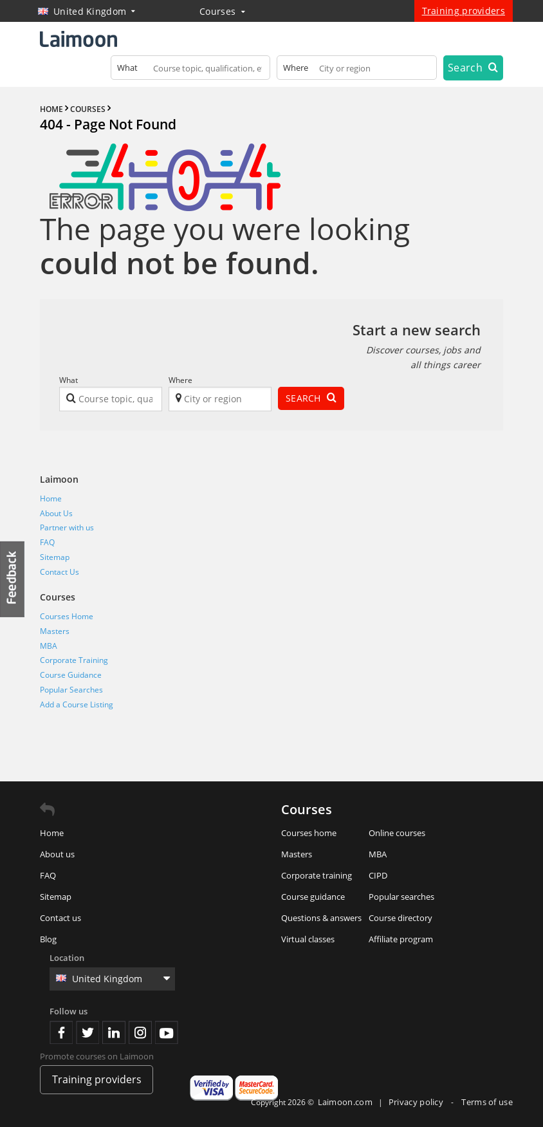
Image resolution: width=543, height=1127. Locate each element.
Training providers (463, 11)
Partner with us (67, 527)
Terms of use (487, 1102)
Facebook (61, 1032)
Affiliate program (401, 939)
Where (180, 380)
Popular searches (401, 896)
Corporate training (316, 875)
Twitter (87, 1032)
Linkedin (113, 1032)
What (68, 380)
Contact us (60, 918)
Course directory (400, 918)
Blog (48, 939)
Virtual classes (308, 939)
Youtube (166, 1032)
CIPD (378, 875)
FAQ (47, 542)
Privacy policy (417, 1102)
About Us (56, 513)
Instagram (140, 1032)
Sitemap (54, 557)
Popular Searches (71, 689)
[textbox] (191, 70)
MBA (48, 645)
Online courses (397, 833)
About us (57, 854)
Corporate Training (74, 660)
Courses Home (66, 616)
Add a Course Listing (76, 704)
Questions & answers (321, 918)
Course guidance (313, 896)
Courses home (308, 833)
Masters (54, 631)
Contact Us (59, 571)
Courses (222, 11)
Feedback (13, 579)
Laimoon (59, 479)
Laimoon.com (345, 1102)
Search (473, 68)
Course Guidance (71, 674)
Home (51, 498)
